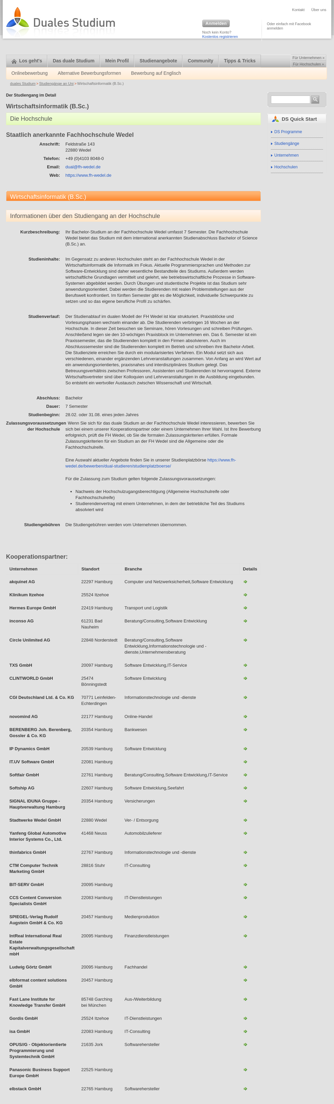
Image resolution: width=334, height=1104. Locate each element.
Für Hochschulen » (308, 64)
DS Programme (288, 131)
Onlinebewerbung (29, 73)
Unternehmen (286, 155)
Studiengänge (286, 143)
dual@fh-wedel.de (83, 166)
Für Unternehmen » (308, 58)
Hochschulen (285, 167)
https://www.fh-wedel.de (88, 175)
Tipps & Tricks (240, 60)
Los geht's (26, 60)
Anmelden (216, 24)
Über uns (318, 10)
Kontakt (298, 10)
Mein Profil (117, 60)
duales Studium (23, 83)
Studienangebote (158, 60)
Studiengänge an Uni (56, 83)
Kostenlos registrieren (220, 37)
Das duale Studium (73, 60)
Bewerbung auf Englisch (156, 73)
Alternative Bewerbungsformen (89, 73)
